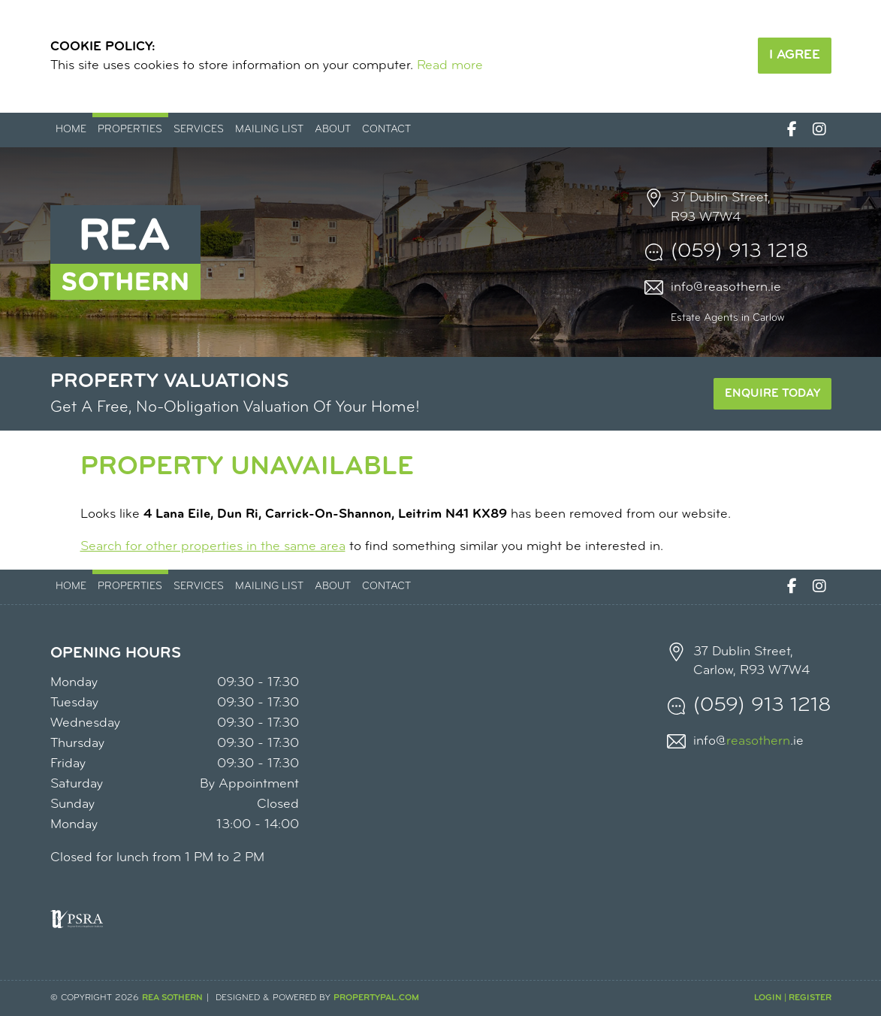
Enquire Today (772, 394)
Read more (450, 66)
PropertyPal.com (376, 997)
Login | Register (792, 997)
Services (198, 129)
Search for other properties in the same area (212, 547)
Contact (386, 129)
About (333, 129)
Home (71, 129)
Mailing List (269, 129)
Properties (130, 129)
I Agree (794, 55)
